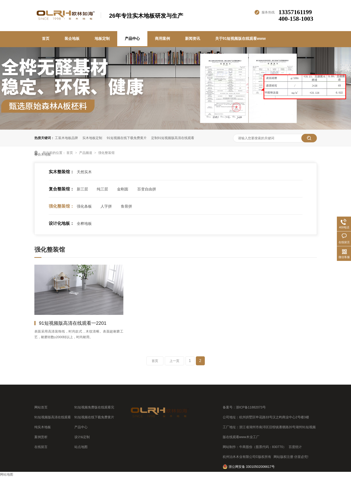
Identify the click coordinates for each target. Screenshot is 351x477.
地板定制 (102, 39)
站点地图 (81, 447)
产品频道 (86, 153)
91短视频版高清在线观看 (52, 417)
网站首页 (41, 407)
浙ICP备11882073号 (251, 407)
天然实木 (84, 172)
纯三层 (102, 189)
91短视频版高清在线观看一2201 (73, 323)
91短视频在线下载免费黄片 (127, 138)
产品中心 (132, 39)
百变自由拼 (146, 189)
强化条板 (84, 206)
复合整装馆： (61, 189)
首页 (45, 39)
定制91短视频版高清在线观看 (172, 138)
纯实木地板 (42, 427)
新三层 (82, 189)
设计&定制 (82, 437)
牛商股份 (245, 447)
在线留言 (41, 447)
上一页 (174, 361)
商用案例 (162, 39)
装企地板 (72, 39)
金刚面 (122, 189)
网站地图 (6, 474)
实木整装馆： (61, 171)
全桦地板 (84, 224)
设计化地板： (61, 223)
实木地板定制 (92, 138)
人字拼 (106, 206)
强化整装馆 (106, 153)
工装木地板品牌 (66, 138)
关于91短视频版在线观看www (240, 39)
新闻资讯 (192, 39)
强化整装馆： (61, 206)
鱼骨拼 (126, 206)
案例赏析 (41, 437)
